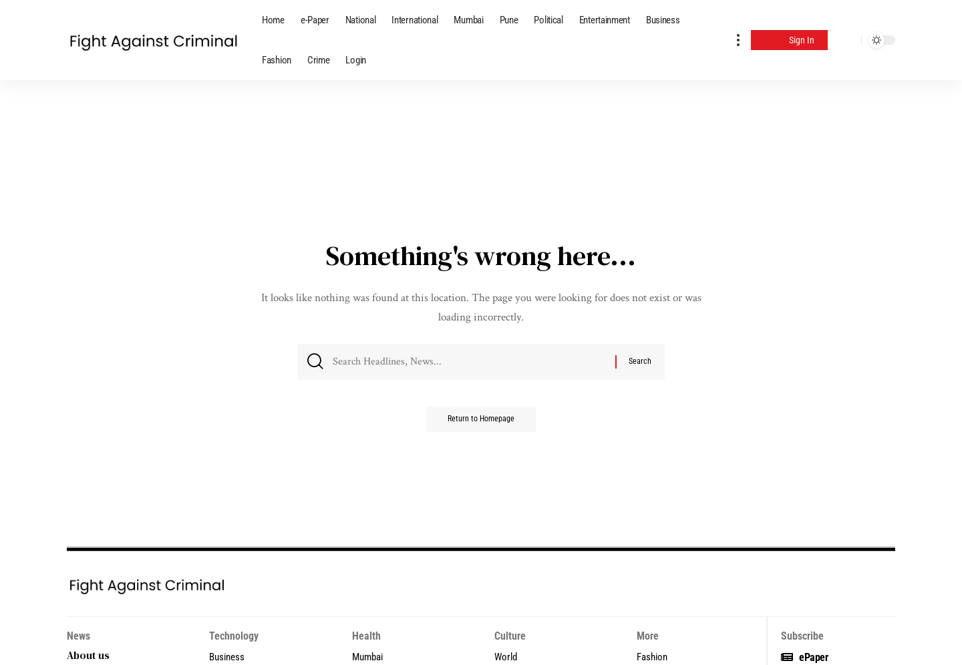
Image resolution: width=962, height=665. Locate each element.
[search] (847, 40)
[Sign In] (789, 40)
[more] (738, 40)
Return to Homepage (481, 424)
